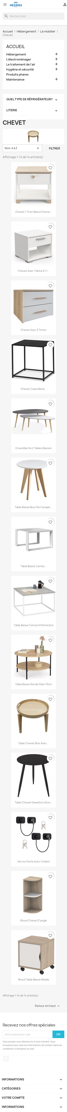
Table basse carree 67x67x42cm (33, 625)
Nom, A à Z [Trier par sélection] (22, 148)
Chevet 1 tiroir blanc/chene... (33, 212)
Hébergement (16, 54)
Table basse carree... (34, 566)
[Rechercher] (33, 16)
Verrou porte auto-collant (34, 861)
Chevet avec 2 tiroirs (33, 330)
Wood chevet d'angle (33, 920)
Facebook (6, 1059)
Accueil (15, 46)
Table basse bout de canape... (33, 507)
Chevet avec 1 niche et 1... (33, 271)
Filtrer (54, 148)
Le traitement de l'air (20, 64)
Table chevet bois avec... (33, 743)
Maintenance (15, 79)
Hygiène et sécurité (20, 69)
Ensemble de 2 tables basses (34, 448)
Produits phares (17, 74)
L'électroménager (18, 59)
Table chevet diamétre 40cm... (33, 802)
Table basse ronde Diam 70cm (33, 684)
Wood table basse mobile (33, 979)
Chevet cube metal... (33, 389)
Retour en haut (48, 1006)
